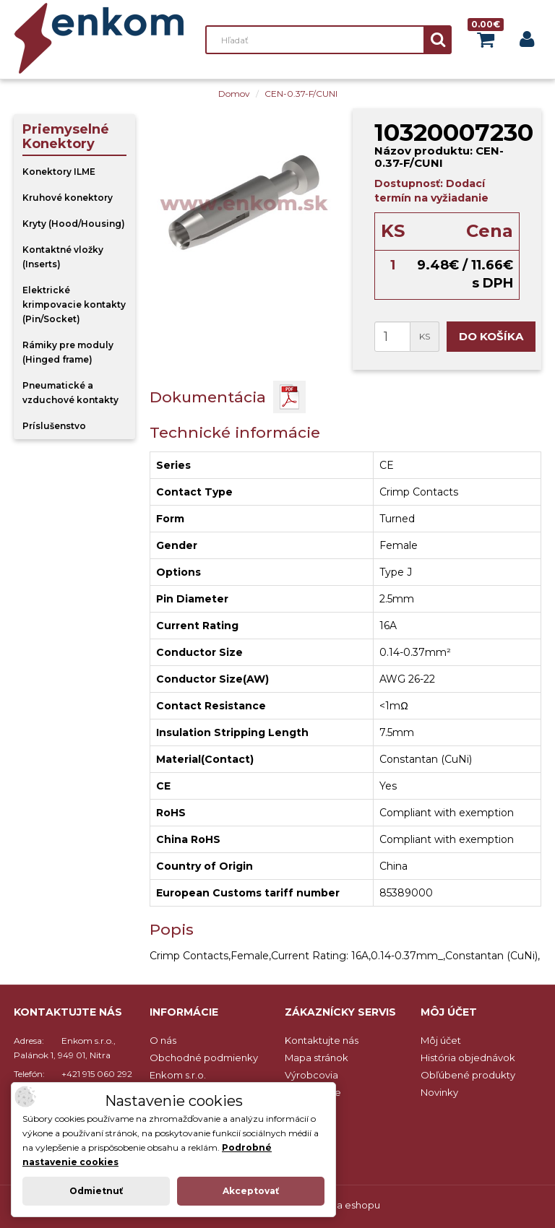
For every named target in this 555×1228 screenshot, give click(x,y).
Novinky (439, 1092)
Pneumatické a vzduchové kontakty (70, 392)
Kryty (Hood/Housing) (73, 223)
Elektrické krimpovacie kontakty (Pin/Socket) (74, 304)
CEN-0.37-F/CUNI (300, 93)
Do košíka (491, 336)
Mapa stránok (316, 1057)
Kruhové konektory (67, 197)
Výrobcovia (311, 1075)
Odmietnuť (96, 1190)
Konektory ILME (58, 171)
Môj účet (441, 1040)
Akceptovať (251, 1190)
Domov (234, 93)
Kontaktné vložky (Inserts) (62, 256)
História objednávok (468, 1057)
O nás (163, 1040)
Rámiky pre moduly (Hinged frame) (67, 352)
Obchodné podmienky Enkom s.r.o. (204, 1066)
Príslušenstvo (54, 425)
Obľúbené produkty (468, 1075)
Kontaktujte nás (321, 1040)
